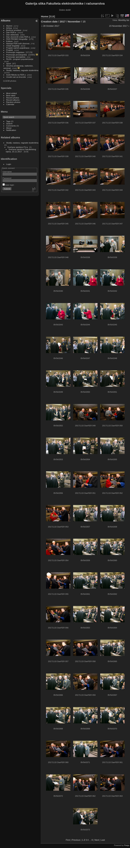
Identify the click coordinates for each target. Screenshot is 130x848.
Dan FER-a (11, 32)
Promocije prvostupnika (16, 55)
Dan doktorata (12, 34)
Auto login (8, 185)
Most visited (11, 93)
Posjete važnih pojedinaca (17, 48)
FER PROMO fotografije (17, 39)
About (9, 128)
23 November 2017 (118, 26)
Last (103, 840)
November (74, 21)
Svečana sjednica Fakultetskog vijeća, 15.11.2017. (21, 150)
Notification (11, 130)
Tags (8, 121)
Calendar (10, 104)
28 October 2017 (51, 26)
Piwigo (126, 845)
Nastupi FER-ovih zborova (17, 43)
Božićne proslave (13, 30)
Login (8, 164)
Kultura (9, 41)
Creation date (49, 21)
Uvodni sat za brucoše (16, 77)
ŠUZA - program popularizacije (19, 59)
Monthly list (123, 20)
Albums (5, 20)
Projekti (9, 50)
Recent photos (12, 98)
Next (97, 840)
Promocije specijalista (15, 57)
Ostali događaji (12, 46)
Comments (11, 126)
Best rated (10, 95)
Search (9, 123)
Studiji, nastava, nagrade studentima (22, 70)
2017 (63, 21)
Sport (8, 63)
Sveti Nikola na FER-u (16, 75)
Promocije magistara (15, 52)
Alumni (9, 26)
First (68, 840)
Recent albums (12, 100)
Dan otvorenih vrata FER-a (18, 37)
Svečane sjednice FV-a (17, 147)
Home (44, 16)
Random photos (13, 102)
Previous (76, 840)
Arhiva (9, 28)
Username (7, 171)
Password (7, 178)
